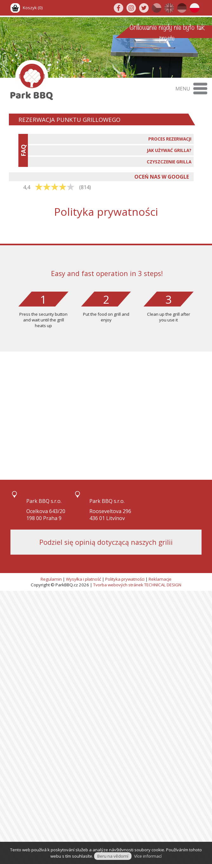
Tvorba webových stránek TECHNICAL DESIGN (137, 585)
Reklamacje (160, 579)
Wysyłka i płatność (83, 579)
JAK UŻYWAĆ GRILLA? (169, 150)
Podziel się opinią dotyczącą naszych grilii (106, 542)
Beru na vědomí (112, 856)
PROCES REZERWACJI (169, 139)
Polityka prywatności (125, 579)
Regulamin (51, 579)
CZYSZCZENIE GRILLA (169, 162)
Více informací (148, 856)
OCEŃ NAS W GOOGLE (161, 176)
